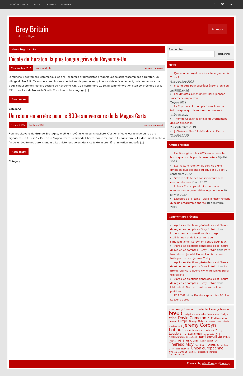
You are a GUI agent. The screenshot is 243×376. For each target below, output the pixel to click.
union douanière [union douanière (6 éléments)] (182, 349)
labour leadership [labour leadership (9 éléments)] (194, 330)
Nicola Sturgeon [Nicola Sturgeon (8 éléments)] (177, 337)
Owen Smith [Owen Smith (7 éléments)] (192, 337)
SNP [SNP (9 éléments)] (216, 341)
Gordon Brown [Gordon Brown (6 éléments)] (215, 321)
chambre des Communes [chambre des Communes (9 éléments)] (205, 314)
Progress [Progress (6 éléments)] (172, 341)
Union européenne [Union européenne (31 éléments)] (207, 348)
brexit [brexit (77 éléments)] (175, 313)
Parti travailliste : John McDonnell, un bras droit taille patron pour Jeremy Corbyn (200, 254)
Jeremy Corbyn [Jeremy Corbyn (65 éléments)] (199, 325)
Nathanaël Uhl (43, 68)
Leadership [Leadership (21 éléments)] (177, 333)
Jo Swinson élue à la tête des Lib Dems (199, 131)
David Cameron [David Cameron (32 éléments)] (192, 318)
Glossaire (67, 4)
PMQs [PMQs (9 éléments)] (226, 337)
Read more (19, 99)
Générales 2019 (19, 4)
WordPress (208, 363)
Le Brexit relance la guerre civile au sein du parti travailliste (199, 270)
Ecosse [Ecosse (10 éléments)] (173, 321)
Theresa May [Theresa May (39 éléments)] (181, 344)
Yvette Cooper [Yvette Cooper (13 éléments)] (178, 351)
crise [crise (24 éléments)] (172, 318)
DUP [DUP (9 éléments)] (210, 318)
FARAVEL (180, 295)
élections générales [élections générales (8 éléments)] (207, 352)
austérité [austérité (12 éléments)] (202, 309)
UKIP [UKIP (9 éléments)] (171, 349)
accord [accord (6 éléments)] (171, 309)
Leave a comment (153, 68)
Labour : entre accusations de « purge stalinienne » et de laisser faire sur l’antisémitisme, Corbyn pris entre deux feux (198, 237)
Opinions (50, 4)
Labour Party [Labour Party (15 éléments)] (213, 330)
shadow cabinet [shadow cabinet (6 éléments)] (206, 341)
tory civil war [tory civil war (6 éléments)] (222, 345)
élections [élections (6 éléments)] (192, 352)
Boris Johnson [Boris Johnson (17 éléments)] (219, 309)
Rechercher (176, 49)
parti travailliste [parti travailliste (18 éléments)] (210, 336)
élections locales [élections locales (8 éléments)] (177, 354)
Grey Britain (32, 28)
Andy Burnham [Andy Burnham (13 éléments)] (185, 309)
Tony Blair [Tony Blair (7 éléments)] (199, 345)
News (37, 4)
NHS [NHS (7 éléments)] (218, 334)
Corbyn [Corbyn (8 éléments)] (224, 314)
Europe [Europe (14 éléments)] (183, 321)
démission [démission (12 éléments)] (220, 318)
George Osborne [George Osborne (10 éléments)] (198, 321)
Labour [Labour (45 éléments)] (176, 329)
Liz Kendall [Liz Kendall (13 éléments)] (195, 333)
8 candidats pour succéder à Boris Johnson (201, 85)
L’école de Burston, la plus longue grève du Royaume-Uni (68, 58)
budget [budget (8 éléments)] (187, 314)
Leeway (225, 363)
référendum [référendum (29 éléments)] (188, 340)
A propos (217, 29)
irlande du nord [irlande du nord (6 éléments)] (175, 326)
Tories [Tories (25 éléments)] (211, 344)
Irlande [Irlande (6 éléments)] (226, 321)
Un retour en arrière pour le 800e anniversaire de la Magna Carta (78, 115)
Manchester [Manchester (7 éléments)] (209, 334)
